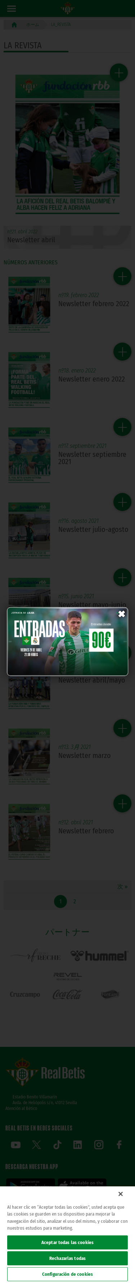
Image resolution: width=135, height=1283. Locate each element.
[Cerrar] (120, 1194)
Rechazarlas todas (67, 1258)
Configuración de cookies (67, 1274)
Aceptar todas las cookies (67, 1242)
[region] (67, 1234)
